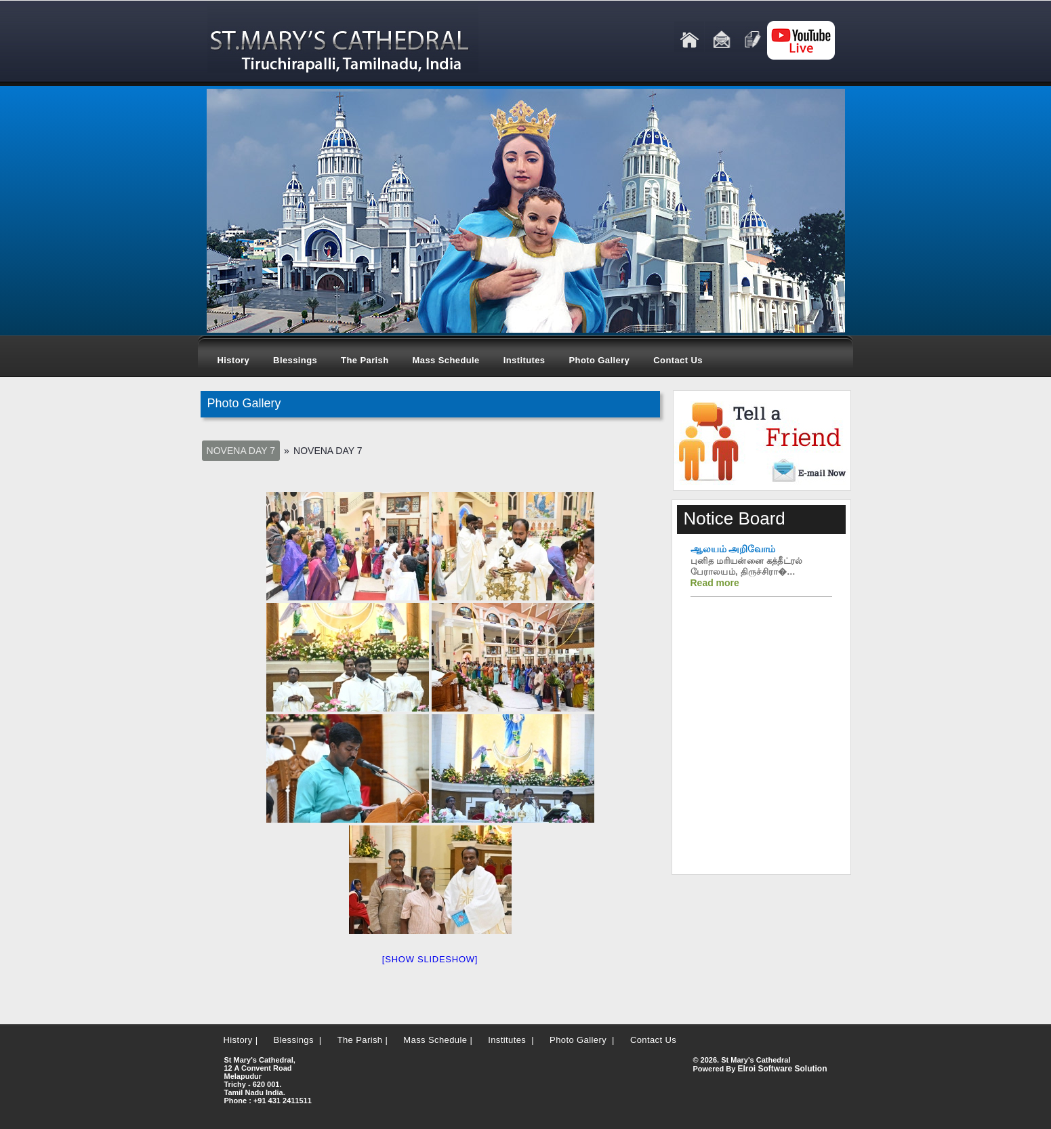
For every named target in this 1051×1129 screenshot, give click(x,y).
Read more (715, 582)
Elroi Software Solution (782, 1068)
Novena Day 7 (241, 450)
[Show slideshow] (430, 959)
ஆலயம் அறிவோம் (733, 549)
